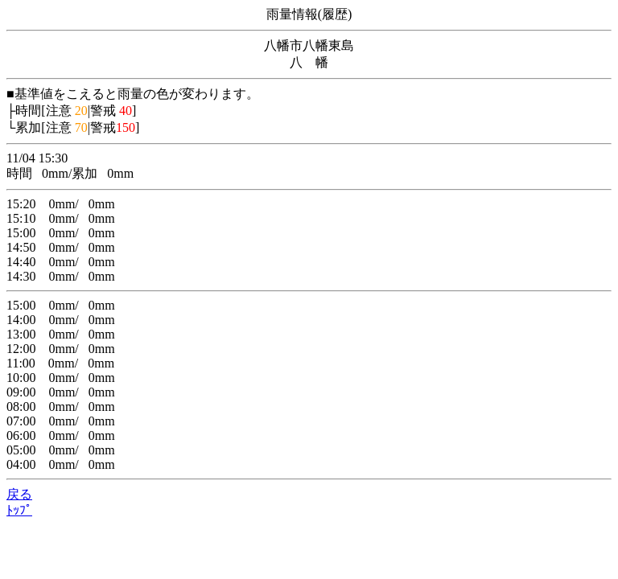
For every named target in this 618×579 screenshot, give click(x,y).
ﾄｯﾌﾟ (19, 510)
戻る (19, 494)
